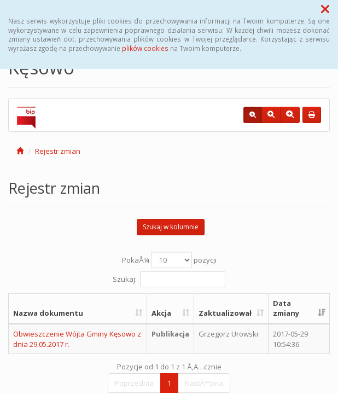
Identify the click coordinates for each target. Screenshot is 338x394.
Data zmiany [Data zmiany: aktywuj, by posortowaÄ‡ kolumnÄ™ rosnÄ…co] (286, 308)
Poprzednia (134, 383)
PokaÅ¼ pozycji (169, 260)
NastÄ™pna (204, 383)
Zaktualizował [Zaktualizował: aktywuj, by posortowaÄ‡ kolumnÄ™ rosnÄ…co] (225, 313)
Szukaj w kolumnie (171, 226)
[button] (325, 9)
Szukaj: (169, 279)
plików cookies (145, 48)
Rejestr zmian (57, 151)
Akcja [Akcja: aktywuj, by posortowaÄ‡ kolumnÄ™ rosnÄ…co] (161, 313)
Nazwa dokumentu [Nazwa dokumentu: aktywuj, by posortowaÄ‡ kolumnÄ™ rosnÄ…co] (48, 313)
